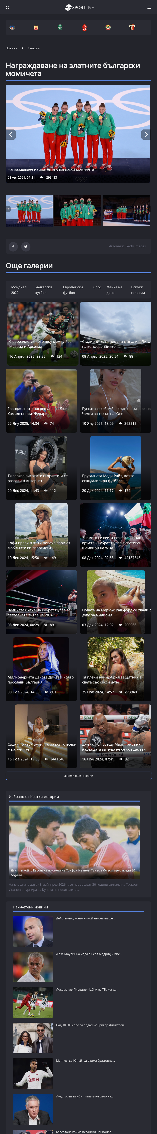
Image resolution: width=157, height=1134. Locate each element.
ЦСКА (10, 1131)
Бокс (102, 1125)
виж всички (21, 1053)
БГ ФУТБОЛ (16, 1110)
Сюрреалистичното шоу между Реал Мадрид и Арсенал (41, 344)
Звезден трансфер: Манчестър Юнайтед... (87, 1041)
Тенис (103, 1131)
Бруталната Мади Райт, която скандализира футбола (108, 478)
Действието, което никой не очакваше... (85, 918)
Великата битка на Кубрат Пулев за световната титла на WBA (39, 612)
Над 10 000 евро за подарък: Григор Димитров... (91, 1000)
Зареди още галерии (78, 776)
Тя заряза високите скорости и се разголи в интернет (38, 478)
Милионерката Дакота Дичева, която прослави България (41, 679)
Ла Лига (58, 1131)
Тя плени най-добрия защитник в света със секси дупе (112, 679)
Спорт (98, 287)
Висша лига (61, 1125)
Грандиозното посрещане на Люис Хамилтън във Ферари (38, 411)
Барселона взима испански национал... (85, 1031)
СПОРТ (105, 1110)
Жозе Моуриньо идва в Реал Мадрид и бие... (89, 954)
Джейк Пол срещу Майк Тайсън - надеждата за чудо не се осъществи (114, 747)
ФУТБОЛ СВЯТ (65, 1110)
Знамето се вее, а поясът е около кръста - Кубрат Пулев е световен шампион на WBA (111, 542)
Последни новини (20, 1119)
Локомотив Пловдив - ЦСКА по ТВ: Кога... (86, 989)
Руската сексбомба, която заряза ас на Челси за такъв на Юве (116, 411)
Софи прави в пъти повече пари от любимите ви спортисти (39, 545)
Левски (11, 1125)
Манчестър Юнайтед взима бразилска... (85, 1010)
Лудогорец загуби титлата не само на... (85, 1021)
